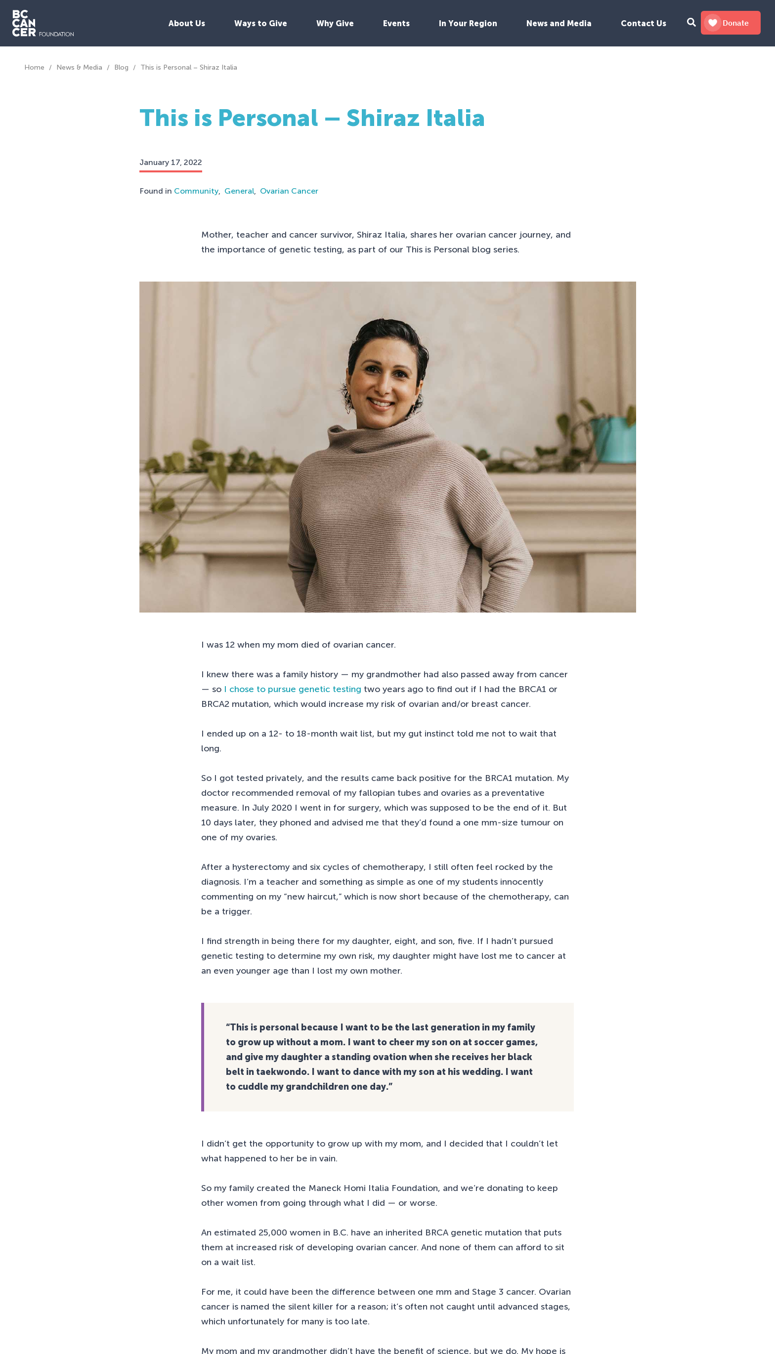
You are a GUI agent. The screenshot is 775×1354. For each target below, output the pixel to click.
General (239, 191)
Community (196, 191)
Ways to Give (260, 23)
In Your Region (468, 23)
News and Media (559, 23)
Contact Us (643, 23)
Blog (121, 67)
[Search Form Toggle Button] (691, 23)
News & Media (79, 67)
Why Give (335, 23)
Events (396, 23)
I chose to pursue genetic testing (292, 689)
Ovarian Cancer (289, 191)
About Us (187, 23)
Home (34, 67)
